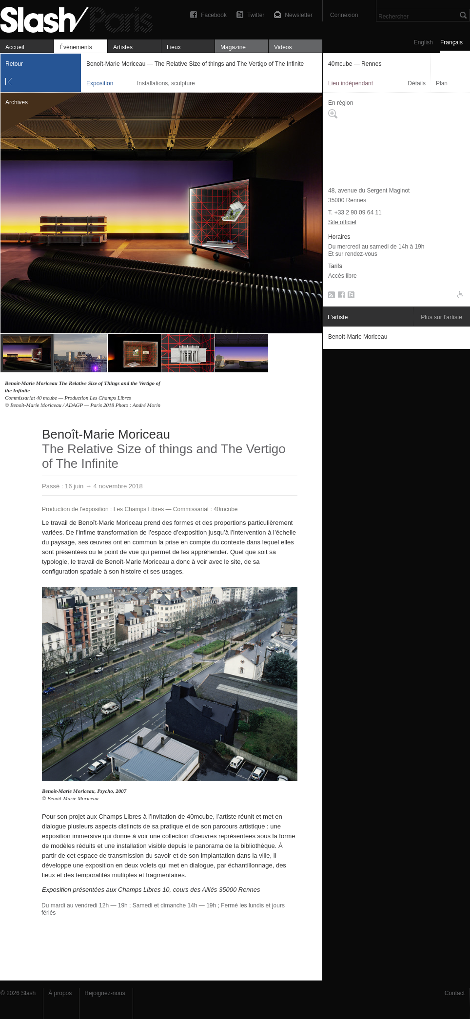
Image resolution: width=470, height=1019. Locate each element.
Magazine (233, 47)
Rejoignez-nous (104, 993)
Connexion (344, 15)
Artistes (123, 47)
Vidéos (283, 47)
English (423, 42)
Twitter (255, 15)
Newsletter (299, 15)
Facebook (214, 15)
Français (451, 42)
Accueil (14, 47)
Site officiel (342, 222)
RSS (329, 297)
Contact (455, 993)
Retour (14, 63)
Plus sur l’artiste (441, 317)
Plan (442, 83)
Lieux (174, 47)
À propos (60, 993)
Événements (75, 47)
